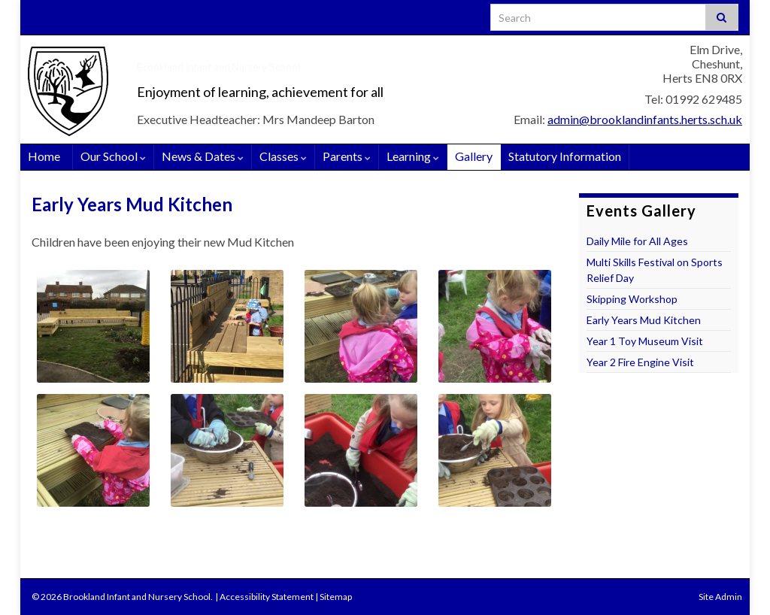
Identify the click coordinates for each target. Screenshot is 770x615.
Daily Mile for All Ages (637, 241)
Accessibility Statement (267, 596)
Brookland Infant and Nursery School (316, 61)
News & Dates (203, 156)
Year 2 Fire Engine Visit (640, 362)
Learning (413, 156)
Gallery (474, 156)
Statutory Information (564, 156)
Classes (283, 156)
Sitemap (336, 596)
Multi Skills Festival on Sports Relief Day (655, 270)
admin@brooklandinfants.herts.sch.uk (644, 119)
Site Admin (720, 596)
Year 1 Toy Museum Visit (645, 341)
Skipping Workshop (632, 298)
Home (44, 156)
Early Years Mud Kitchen (644, 320)
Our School (113, 156)
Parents (347, 156)
